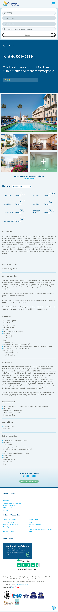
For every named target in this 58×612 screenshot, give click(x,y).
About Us (6, 502)
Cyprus (5, 46)
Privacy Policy (21, 583)
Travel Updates (8, 528)
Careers (6, 512)
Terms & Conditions (9, 583)
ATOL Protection (8, 509)
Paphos (11, 46)
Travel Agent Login (22, 586)
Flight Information (8, 524)
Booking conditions (9, 507)
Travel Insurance (8, 533)
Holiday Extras (33, 521)
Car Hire (31, 528)
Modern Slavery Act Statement (35, 583)
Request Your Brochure (10, 526)
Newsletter (6, 535)
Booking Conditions (9, 521)
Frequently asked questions (12, 504)
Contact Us (6, 500)
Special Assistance (35, 526)
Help (30, 524)
